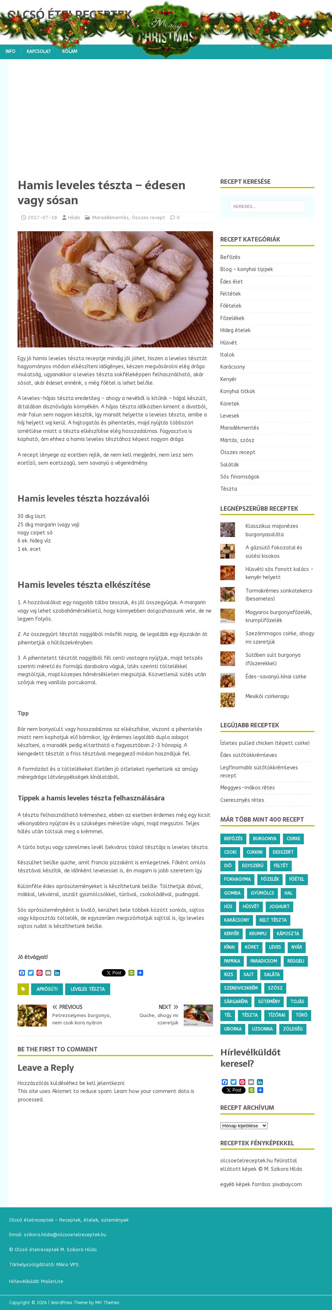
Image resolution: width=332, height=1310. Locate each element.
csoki (230, 852)
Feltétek (230, 294)
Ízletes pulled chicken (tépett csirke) (265, 743)
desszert (283, 852)
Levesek (229, 416)
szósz (275, 988)
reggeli (295, 961)
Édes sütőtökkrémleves (248, 755)
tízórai (276, 1015)
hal (288, 893)
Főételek (231, 306)
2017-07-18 (42, 217)
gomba (232, 893)
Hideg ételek (235, 330)
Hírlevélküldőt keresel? (250, 1058)
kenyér (231, 933)
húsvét (251, 906)
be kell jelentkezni (101, 1083)
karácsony (236, 920)
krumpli (257, 933)
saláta (272, 974)
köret (252, 947)
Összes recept (148, 217)
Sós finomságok (240, 477)
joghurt (279, 906)
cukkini (254, 852)
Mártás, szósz (237, 440)
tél (227, 1015)
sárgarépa (236, 1001)
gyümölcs (262, 893)
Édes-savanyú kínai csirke (276, 677)
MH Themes (107, 1302)
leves (275, 947)
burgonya (264, 838)
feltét (281, 865)
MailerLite (52, 1281)
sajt (248, 974)
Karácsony (232, 367)
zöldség (293, 1029)
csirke (293, 838)
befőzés (233, 838)
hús (228, 906)
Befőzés (230, 257)
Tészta (228, 489)
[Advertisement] (166, 123)
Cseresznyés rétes (242, 800)
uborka (233, 1029)
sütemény (269, 1001)
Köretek (229, 404)
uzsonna (262, 1029)
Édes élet (231, 282)
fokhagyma (237, 879)
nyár (296, 947)
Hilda (74, 217)
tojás (297, 1001)
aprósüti (47, 989)
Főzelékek (232, 318)
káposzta (288, 933)
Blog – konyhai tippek (246, 269)
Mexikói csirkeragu (267, 696)
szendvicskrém (241, 988)
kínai (229, 947)
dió (228, 865)
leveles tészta (88, 989)
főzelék (270, 879)
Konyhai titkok (237, 391)
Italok (227, 355)
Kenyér (228, 379)
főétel (296, 879)
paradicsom (263, 961)
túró (301, 1015)
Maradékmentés (110, 217)
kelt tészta (273, 920)
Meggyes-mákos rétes (247, 788)
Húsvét (228, 343)
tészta (250, 1015)
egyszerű (253, 865)
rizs (228, 974)
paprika (232, 961)
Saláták (229, 465)
